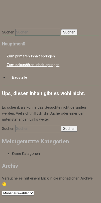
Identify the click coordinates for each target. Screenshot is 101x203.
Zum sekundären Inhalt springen (33, 65)
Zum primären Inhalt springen (31, 56)
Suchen (8, 32)
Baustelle (19, 77)
